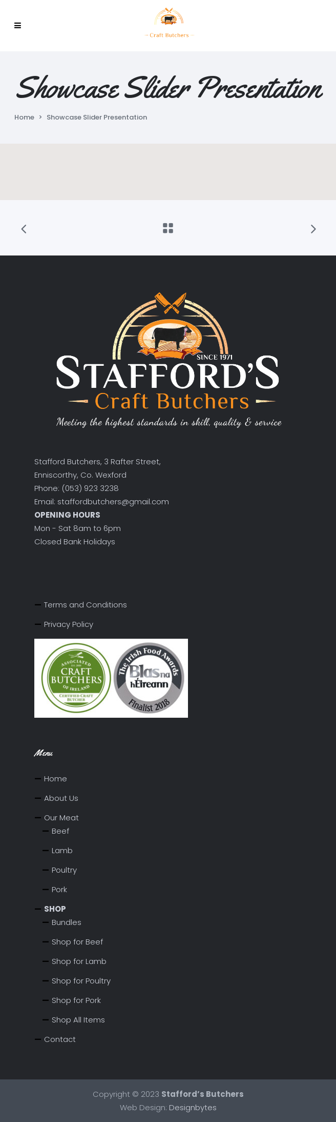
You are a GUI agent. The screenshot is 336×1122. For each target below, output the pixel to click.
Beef (60, 830)
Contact (60, 1039)
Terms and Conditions (85, 604)
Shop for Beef (77, 941)
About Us (61, 798)
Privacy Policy (68, 624)
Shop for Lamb (79, 961)
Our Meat (61, 817)
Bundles (66, 922)
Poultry (64, 869)
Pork (59, 889)
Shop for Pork (76, 1000)
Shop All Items (78, 1019)
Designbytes (193, 1107)
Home (24, 117)
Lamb (62, 850)
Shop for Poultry (81, 980)
